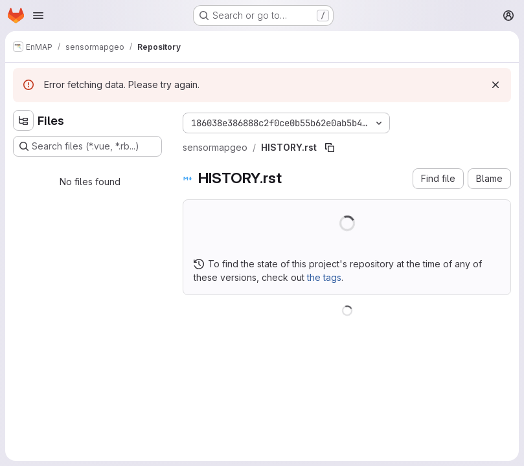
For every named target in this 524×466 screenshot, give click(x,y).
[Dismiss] (495, 85)
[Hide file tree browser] (23, 120)
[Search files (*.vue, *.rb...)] (87, 146)
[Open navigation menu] (38, 15)
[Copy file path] (329, 147)
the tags (324, 277)
